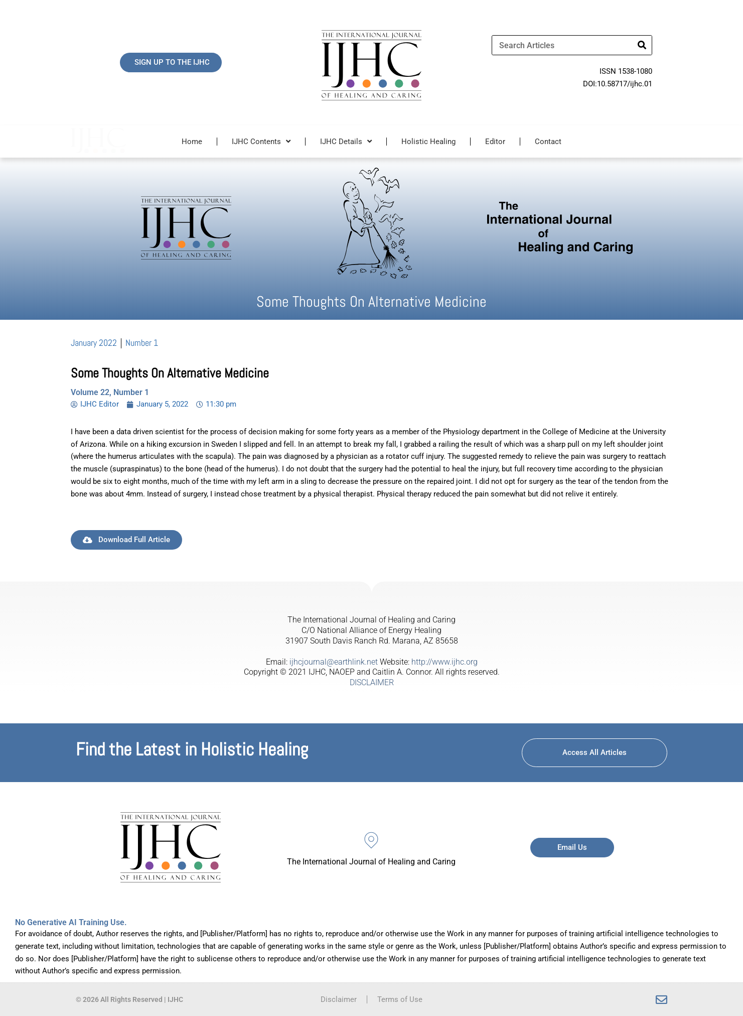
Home (192, 141)
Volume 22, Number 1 (110, 392)
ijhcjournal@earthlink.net (333, 662)
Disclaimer (339, 999)
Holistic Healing (428, 141)
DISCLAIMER (372, 682)
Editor (495, 141)
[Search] (642, 45)
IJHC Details (346, 141)
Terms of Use (399, 999)
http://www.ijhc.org (444, 662)
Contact (548, 141)
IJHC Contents (261, 141)
